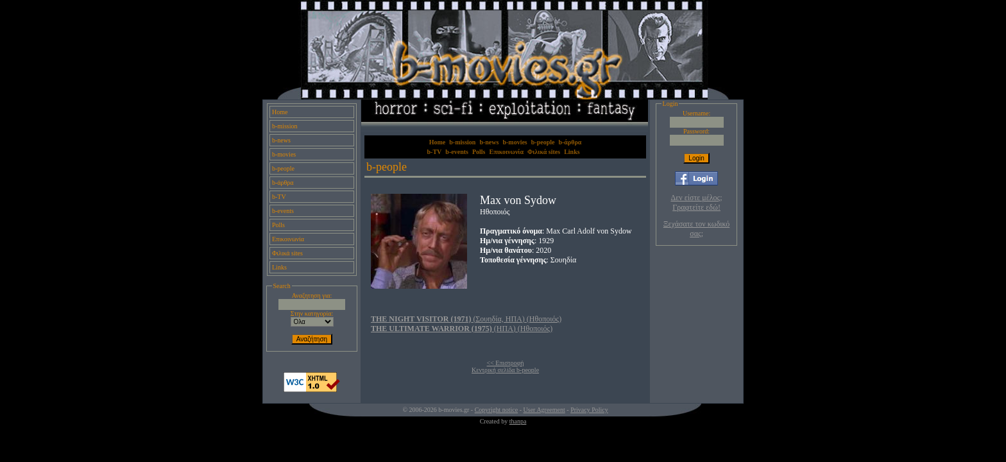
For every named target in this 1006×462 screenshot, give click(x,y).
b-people (283, 168)
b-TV (279, 196)
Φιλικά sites (287, 253)
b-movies (284, 154)
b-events (283, 210)
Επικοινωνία (288, 239)
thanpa (518, 421)
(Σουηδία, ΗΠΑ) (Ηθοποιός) (466, 318)
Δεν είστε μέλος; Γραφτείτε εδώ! (696, 202)
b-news (281, 140)
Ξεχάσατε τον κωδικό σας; (696, 228)
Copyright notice (496, 409)
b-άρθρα (283, 182)
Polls (278, 224)
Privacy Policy (589, 409)
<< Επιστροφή (505, 362)
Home (279, 112)
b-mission (284, 126)
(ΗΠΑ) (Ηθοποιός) (461, 328)
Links (279, 267)
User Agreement (544, 409)
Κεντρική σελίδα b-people (505, 369)
